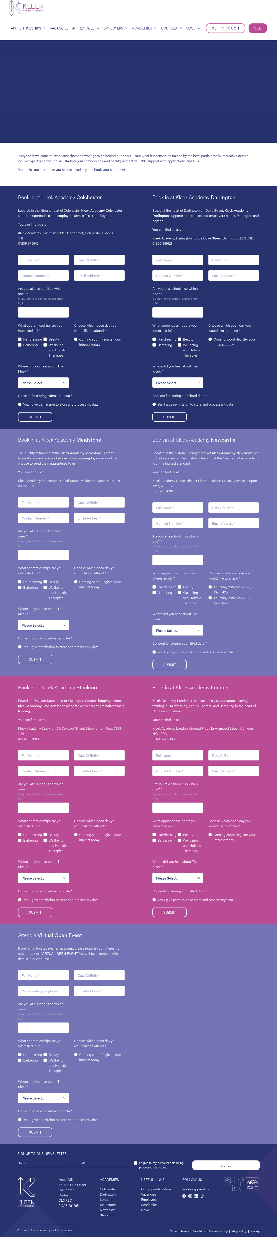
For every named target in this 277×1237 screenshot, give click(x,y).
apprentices (41, 215)
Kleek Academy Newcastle (232, 452)
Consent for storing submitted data (45, 395)
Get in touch (225, 28)
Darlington (108, 1194)
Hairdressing (32, 339)
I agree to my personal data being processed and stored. (161, 1164)
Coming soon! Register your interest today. (100, 342)
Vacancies (59, 28)
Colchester (108, 1188)
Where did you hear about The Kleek (40, 369)
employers (65, 215)
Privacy (185, 1231)
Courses (171, 28)
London (106, 1199)
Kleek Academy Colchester (101, 210)
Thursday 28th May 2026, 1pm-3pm (232, 600)
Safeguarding (239, 1231)
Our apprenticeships (156, 1188)
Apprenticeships (28, 28)
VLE (257, 28)
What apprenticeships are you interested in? (40, 328)
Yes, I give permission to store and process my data (61, 404)
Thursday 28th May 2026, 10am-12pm (232, 589)
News (193, 28)
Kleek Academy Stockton (37, 705)
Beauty (54, 339)
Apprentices (86, 28)
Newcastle (107, 1209)
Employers (116, 28)
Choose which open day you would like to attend (95, 328)
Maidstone (81, 452)
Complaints (199, 1231)
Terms (173, 1231)
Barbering (30, 344)
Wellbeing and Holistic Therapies (58, 350)
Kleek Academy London (170, 700)
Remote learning (218, 1231)
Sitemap (255, 1231)
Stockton (107, 1214)
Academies (145, 28)
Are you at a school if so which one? (40, 291)
